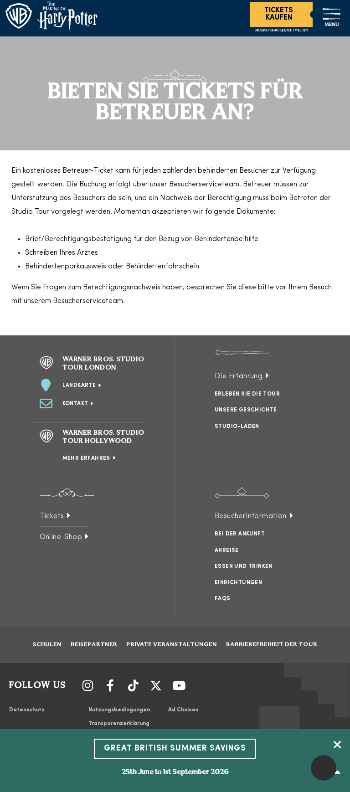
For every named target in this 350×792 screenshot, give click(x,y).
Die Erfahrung (238, 376)
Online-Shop (61, 537)
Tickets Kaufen (278, 14)
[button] (323, 768)
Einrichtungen (238, 583)
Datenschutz (27, 710)
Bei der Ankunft (240, 534)
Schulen (47, 645)
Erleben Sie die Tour (247, 394)
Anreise (227, 550)
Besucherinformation (251, 516)
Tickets (52, 516)
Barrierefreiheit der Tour (271, 645)
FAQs (223, 599)
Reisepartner (94, 645)
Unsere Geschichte (246, 410)
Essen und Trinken (244, 566)
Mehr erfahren (86, 458)
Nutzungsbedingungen (119, 710)
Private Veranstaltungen (171, 645)
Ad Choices (183, 710)
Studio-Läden (237, 426)
